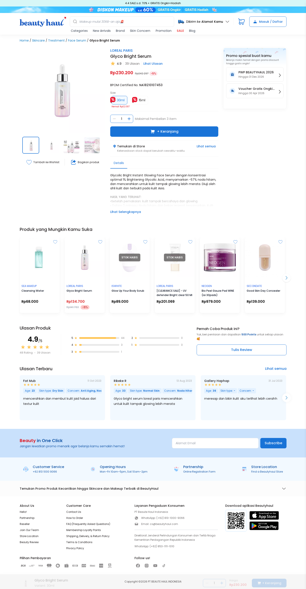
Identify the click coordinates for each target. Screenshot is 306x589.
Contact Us (73, 512)
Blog (192, 31)
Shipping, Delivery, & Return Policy (88, 536)
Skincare (38, 40)
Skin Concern (140, 31)
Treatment (56, 40)
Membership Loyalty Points (83, 530)
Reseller (25, 524)
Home (24, 40)
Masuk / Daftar (268, 21)
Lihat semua (206, 146)
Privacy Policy (75, 548)
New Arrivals (102, 31)
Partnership (27, 518)
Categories (79, 31)
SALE (180, 31)
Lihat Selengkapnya (125, 212)
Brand (120, 31)
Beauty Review (29, 542)
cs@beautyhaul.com (164, 524)
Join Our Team (29, 530)
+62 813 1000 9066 (45, 471)
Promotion (164, 31)
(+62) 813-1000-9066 (170, 518)
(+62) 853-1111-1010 (162, 546)
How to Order (74, 518)
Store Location (29, 536)
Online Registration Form (199, 471)
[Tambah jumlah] (129, 119)
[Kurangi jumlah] (114, 119)
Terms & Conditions (79, 542)
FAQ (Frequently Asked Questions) (88, 524)
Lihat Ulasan (153, 63)
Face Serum (77, 40)
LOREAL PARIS (121, 50)
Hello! (23, 512)
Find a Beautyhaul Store (267, 471)
